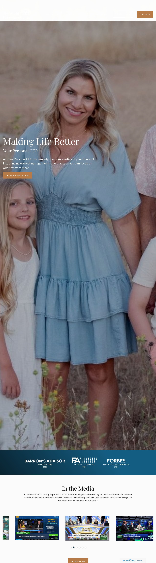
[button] (53, 7)
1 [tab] (70, 547)
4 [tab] (79, 547)
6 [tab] (85, 547)
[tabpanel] (28, 529)
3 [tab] (76, 547)
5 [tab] (82, 547)
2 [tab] (73, 547)
